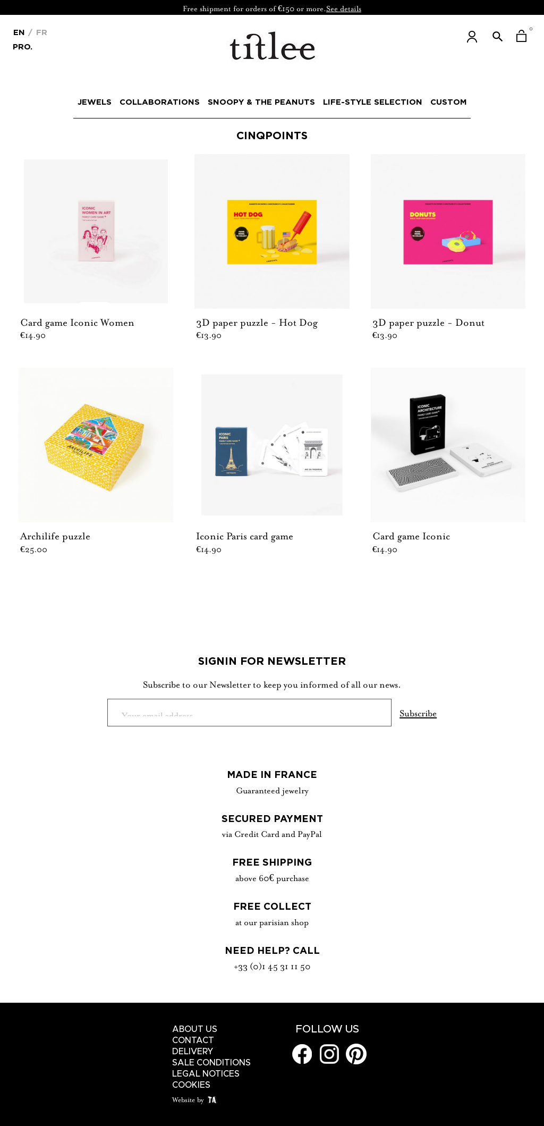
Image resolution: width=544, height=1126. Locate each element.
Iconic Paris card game (244, 534)
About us (194, 1029)
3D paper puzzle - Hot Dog (257, 321)
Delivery (193, 1051)
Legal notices (206, 1074)
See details (343, 7)
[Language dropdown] (19, 31)
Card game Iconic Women (77, 321)
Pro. (22, 45)
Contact (193, 1040)
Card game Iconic (411, 534)
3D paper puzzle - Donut (428, 321)
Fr (40, 32)
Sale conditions (211, 1063)
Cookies (191, 1085)
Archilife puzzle (55, 534)
